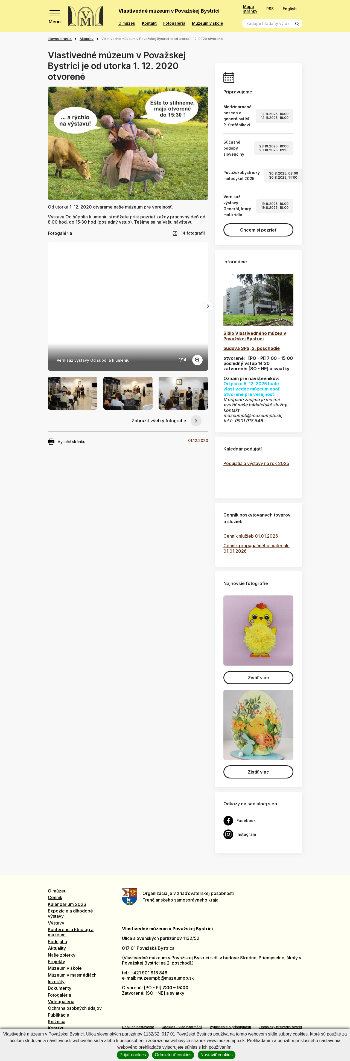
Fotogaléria (174, 23)
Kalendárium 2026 (67, 904)
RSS (270, 8)
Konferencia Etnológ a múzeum (71, 932)
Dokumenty (59, 988)
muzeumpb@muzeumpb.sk (165, 978)
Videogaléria (61, 1001)
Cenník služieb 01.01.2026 (250, 536)
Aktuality (87, 39)
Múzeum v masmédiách (72, 975)
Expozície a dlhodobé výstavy (70, 913)
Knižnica (56, 1021)
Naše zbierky (61, 955)
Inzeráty (56, 981)
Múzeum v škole (207, 23)
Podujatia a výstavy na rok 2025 (256, 463)
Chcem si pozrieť (258, 230)
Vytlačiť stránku (66, 441)
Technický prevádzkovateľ (280, 1027)
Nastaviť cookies (216, 1055)
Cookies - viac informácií (182, 1027)
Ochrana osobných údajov (75, 1008)
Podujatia (57, 941)
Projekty (56, 961)
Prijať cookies (132, 1055)
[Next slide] (208, 306)
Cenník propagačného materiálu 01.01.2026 (256, 548)
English (290, 8)
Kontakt (149, 23)
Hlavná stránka (60, 39)
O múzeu (126, 23)
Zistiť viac (258, 677)
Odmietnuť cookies (173, 1055)
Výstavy (56, 923)
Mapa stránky (250, 8)
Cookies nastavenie (138, 1027)
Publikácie (58, 1015)
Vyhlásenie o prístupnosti (230, 1027)
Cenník (55, 897)
